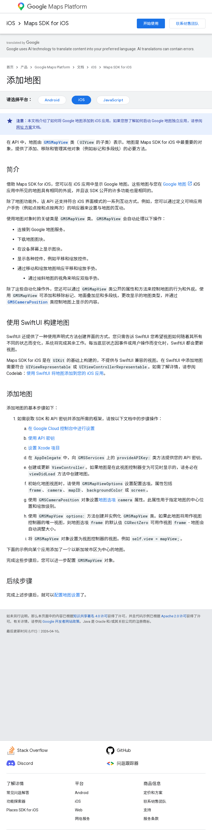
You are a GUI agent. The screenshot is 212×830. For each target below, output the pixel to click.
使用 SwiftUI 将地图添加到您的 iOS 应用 (65, 373)
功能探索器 (15, 801)
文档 (80, 67)
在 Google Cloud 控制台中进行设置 (61, 428)
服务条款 (151, 818)
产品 (24, 67)
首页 (10, 67)
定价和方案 (153, 793)
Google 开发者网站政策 (61, 621)
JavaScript (113, 100)
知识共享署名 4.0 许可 (90, 616)
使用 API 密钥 (41, 438)
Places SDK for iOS (22, 810)
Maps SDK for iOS (46, 23)
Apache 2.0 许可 (174, 616)
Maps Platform (57, 6)
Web (78, 810)
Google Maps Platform (52, 67)
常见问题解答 (17, 793)
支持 (147, 810)
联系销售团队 (187, 23)
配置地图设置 (67, 595)
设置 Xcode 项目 (44, 448)
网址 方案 (24, 127)
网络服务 (82, 818)
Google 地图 (174, 184)
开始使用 (150, 23)
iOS (10, 23)
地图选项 (107, 499)
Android (52, 100)
